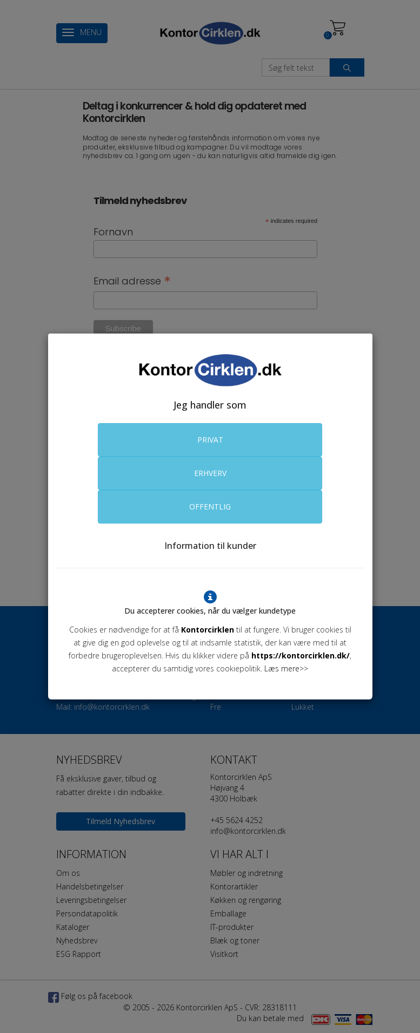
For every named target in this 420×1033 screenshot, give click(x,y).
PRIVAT (210, 439)
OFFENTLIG (210, 506)
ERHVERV (210, 473)
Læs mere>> (286, 668)
